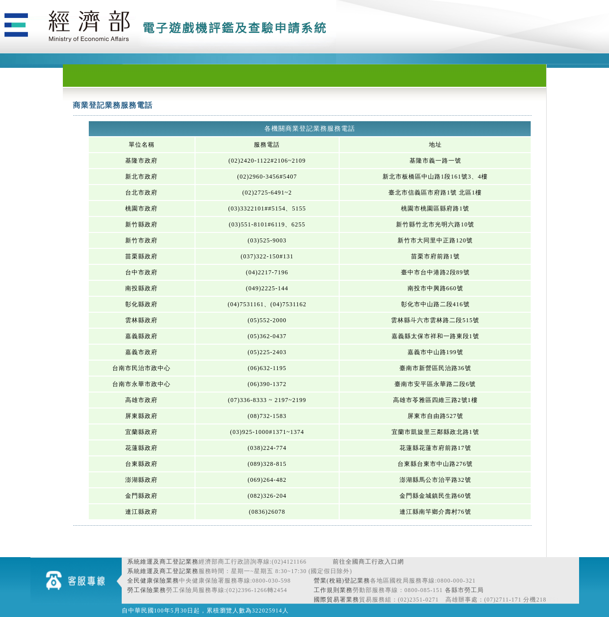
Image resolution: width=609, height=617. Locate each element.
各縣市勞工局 (464, 590)
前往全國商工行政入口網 (368, 562)
